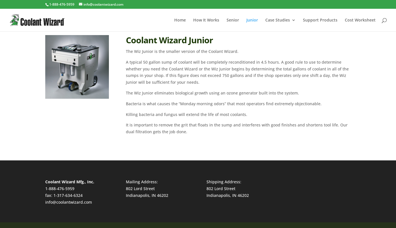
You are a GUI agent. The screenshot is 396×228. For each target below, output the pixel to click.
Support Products (320, 20)
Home (180, 20)
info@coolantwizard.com (68, 202)
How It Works (206, 20)
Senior (233, 20)
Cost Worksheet (360, 20)
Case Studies (277, 20)
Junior (252, 20)
